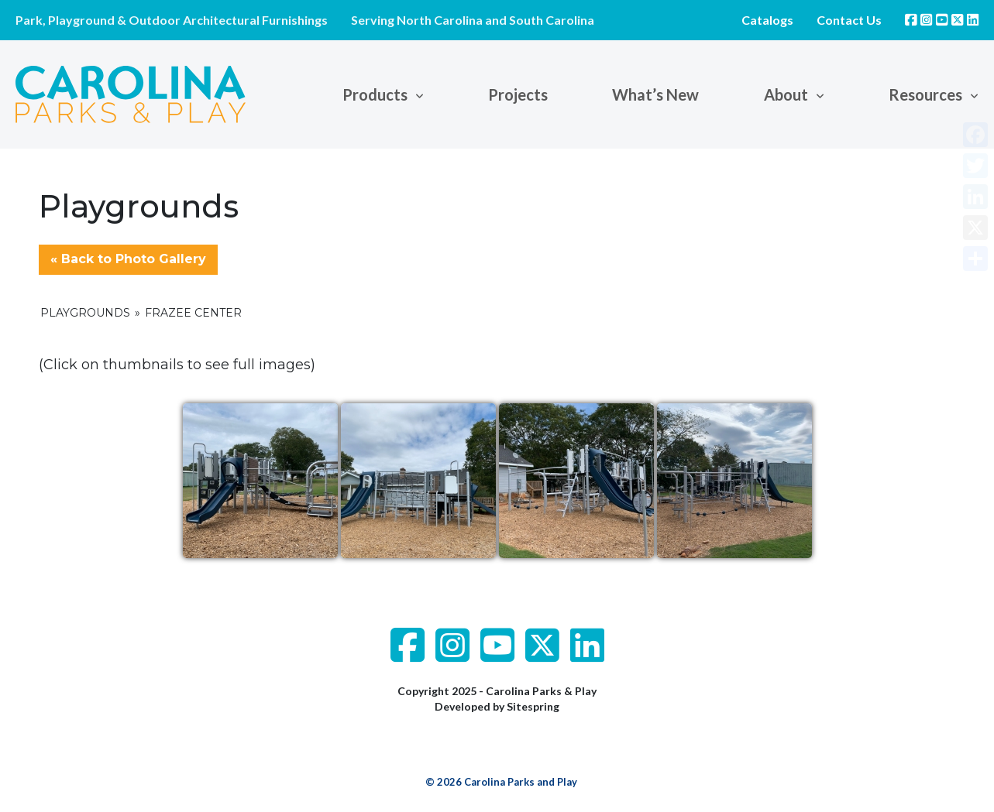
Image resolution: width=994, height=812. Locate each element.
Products (375, 94)
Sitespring (533, 706)
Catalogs (767, 19)
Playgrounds (85, 313)
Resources (925, 94)
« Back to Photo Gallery (128, 259)
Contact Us (849, 19)
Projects (518, 94)
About (786, 94)
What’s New (655, 94)
